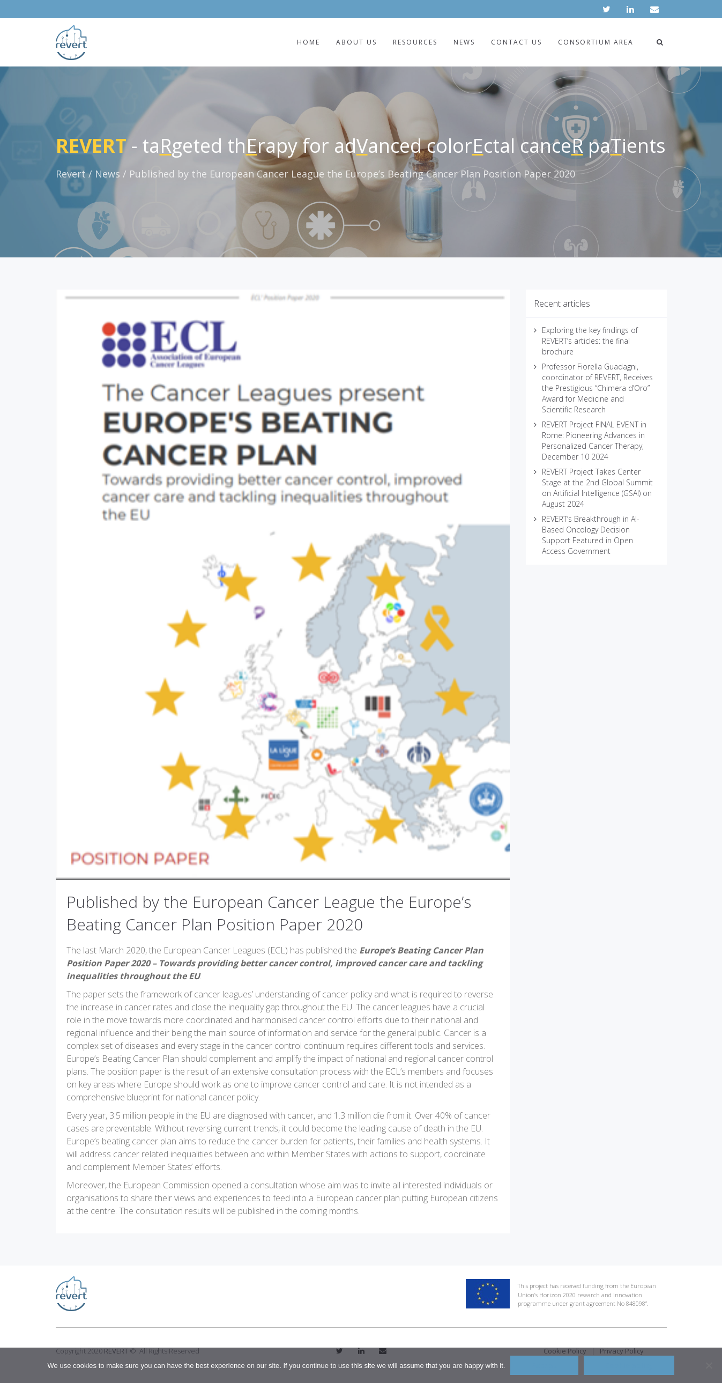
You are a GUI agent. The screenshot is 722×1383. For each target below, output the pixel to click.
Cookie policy (629, 1365)
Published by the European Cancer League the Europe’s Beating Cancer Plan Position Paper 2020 (268, 913)
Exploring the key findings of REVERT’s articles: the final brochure (590, 341)
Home (308, 42)
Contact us (516, 42)
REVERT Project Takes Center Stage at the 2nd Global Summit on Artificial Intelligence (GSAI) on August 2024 (597, 488)
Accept (544, 1365)
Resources (415, 42)
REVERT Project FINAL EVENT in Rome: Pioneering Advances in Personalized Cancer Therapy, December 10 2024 (594, 440)
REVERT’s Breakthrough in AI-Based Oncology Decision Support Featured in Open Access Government (590, 535)
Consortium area (596, 42)
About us (356, 42)
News (464, 42)
